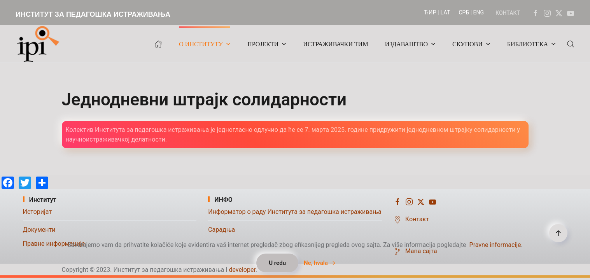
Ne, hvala (316, 262)
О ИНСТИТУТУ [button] (205, 44)
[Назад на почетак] (40, 44)
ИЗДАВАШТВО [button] (410, 44)
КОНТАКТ (507, 13)
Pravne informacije (495, 244)
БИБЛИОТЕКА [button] (531, 44)
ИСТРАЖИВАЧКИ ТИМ (335, 44)
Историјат (37, 211)
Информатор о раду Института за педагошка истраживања (294, 211)
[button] (570, 43)
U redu (277, 262)
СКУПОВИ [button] (471, 44)
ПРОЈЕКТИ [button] (266, 44)
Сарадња (221, 229)
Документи (39, 229)
